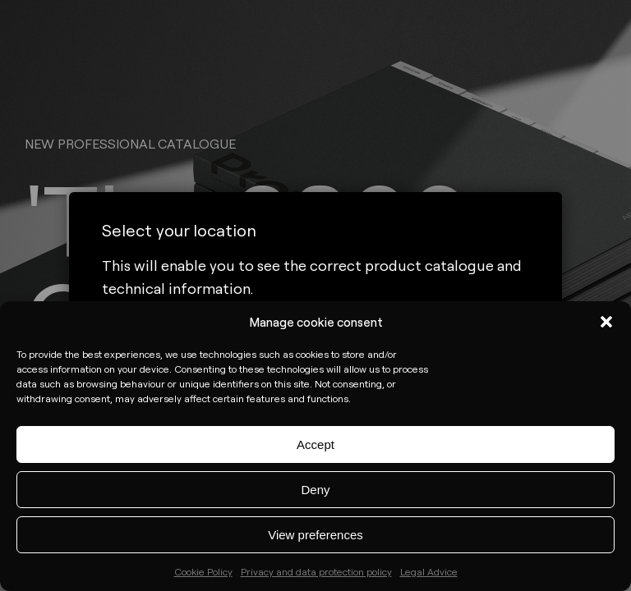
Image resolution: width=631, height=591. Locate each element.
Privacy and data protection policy (316, 571)
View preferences (315, 535)
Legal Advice (429, 571)
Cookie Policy (203, 571)
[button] (606, 322)
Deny (315, 490)
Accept (315, 444)
